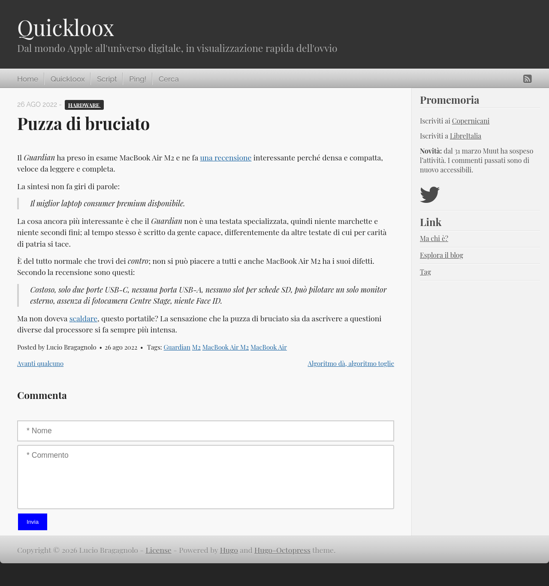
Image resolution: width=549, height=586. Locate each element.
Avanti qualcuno (40, 363)
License (159, 550)
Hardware (84, 104)
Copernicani (471, 120)
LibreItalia (465, 135)
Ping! (137, 79)
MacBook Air (268, 347)
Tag (425, 271)
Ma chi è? (434, 238)
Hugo (229, 550)
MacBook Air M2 (225, 347)
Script (107, 79)
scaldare (83, 318)
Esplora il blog (441, 255)
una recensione (225, 157)
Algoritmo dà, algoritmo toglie (351, 363)
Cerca (169, 79)
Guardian (177, 347)
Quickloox (65, 27)
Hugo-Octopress (282, 550)
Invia (33, 522)
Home (27, 79)
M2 (196, 347)
